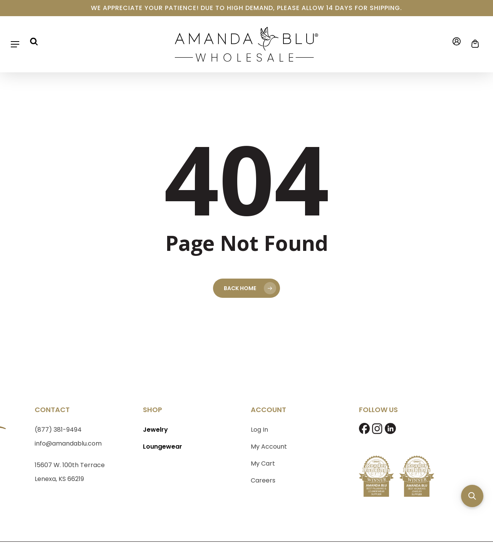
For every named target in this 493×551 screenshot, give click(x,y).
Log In (259, 429)
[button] (15, 44)
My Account (269, 446)
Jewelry (155, 429)
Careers (263, 480)
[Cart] (472, 44)
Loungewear (162, 446)
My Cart (263, 463)
